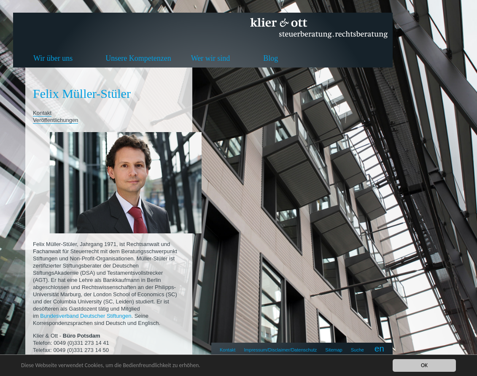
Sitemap (333, 349)
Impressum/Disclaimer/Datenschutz (280, 349)
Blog (270, 58)
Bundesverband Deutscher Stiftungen (85, 316)
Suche (357, 349)
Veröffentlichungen (55, 120)
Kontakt (227, 349)
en (379, 348)
